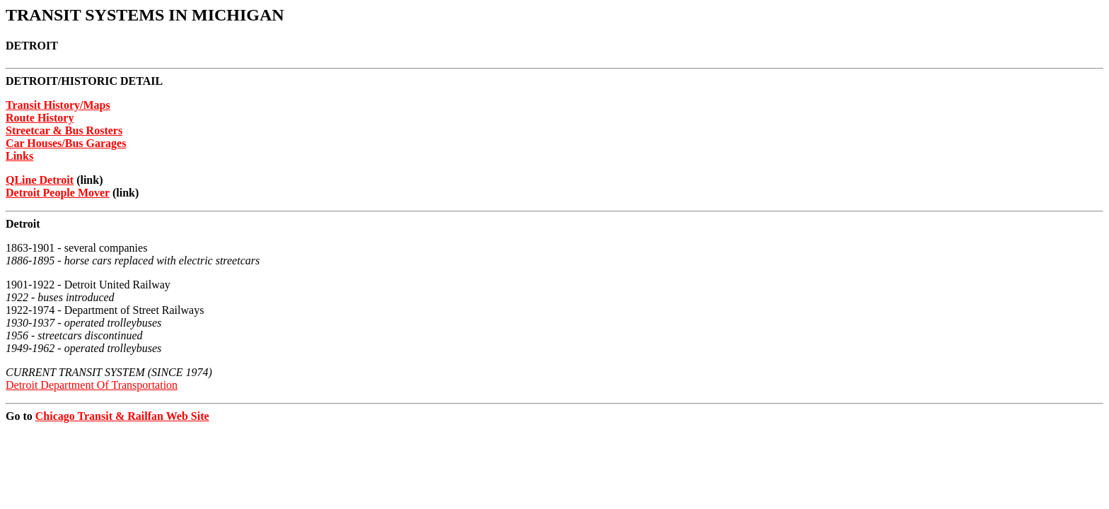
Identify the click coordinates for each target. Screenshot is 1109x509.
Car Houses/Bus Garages (66, 143)
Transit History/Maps (58, 105)
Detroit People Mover (58, 193)
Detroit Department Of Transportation (92, 385)
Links (19, 156)
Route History (40, 118)
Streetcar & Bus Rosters (64, 130)
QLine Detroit (40, 180)
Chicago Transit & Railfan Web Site (122, 416)
